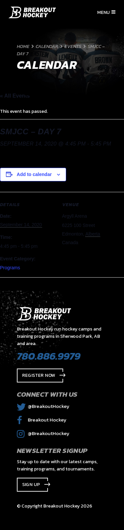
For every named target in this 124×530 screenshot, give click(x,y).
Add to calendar (34, 174)
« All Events (15, 96)
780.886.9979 (48, 356)
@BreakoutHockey (43, 406)
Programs (10, 267)
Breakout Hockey (41, 419)
